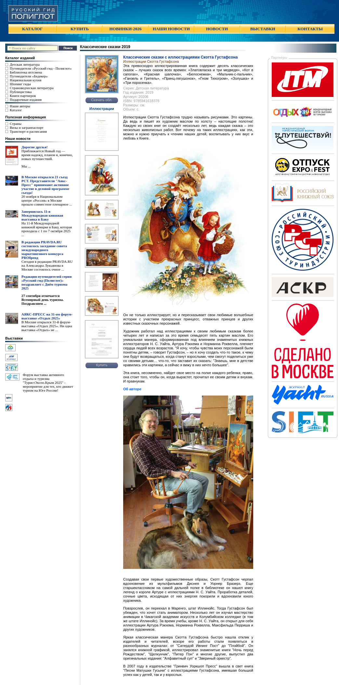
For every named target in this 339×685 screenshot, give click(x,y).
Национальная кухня (25, 80)
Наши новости (18, 139)
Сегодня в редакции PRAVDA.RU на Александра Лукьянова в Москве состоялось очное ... (46, 265)
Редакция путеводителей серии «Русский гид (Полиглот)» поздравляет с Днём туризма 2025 (46, 282)
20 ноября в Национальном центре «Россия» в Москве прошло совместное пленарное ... (46, 200)
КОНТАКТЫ (310, 28)
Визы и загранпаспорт (27, 127)
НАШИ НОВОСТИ (171, 28)
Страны (15, 124)
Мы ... (26, 166)
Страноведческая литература (32, 88)
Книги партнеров (23, 96)
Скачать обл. (101, 100)
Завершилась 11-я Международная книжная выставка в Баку (42, 215)
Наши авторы (20, 106)
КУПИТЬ (80, 28)
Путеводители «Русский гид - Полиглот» (41, 68)
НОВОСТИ (217, 28)
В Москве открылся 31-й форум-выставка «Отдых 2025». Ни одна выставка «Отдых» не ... (46, 326)
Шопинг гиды (20, 84)
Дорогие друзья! (34, 147)
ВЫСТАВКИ (262, 28)
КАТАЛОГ (32, 28)
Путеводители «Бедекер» (29, 76)
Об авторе (132, 389)
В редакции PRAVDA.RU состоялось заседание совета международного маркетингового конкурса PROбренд (44, 250)
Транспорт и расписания (28, 131)
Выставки (14, 338)
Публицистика (21, 92)
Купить (102, 365)
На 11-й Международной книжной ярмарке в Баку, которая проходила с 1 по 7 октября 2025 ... (46, 229)
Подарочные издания (26, 99)
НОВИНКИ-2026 (125, 28)
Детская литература (25, 64)
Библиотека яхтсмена (26, 72)
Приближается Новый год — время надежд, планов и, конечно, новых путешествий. (47, 155)
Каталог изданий (20, 58)
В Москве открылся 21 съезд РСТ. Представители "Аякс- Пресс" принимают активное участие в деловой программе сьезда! (45, 185)
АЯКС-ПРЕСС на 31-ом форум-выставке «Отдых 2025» (46, 316)
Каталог (16, 110)
